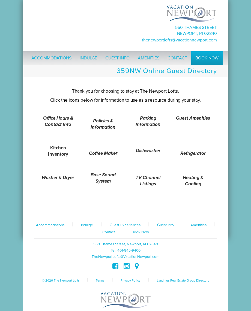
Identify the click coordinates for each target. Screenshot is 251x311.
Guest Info (165, 225)
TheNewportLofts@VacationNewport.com (179, 40)
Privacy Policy (131, 280)
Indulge (87, 225)
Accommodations (50, 225)
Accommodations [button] (51, 58)
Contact (108, 232)
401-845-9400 (129, 250)
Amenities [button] (148, 58)
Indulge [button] (88, 58)
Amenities (198, 225)
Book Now (140, 232)
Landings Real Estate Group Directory (183, 280)
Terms (100, 280)
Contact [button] (177, 58)
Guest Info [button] (117, 58)
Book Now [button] (207, 58)
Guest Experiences (125, 225)
